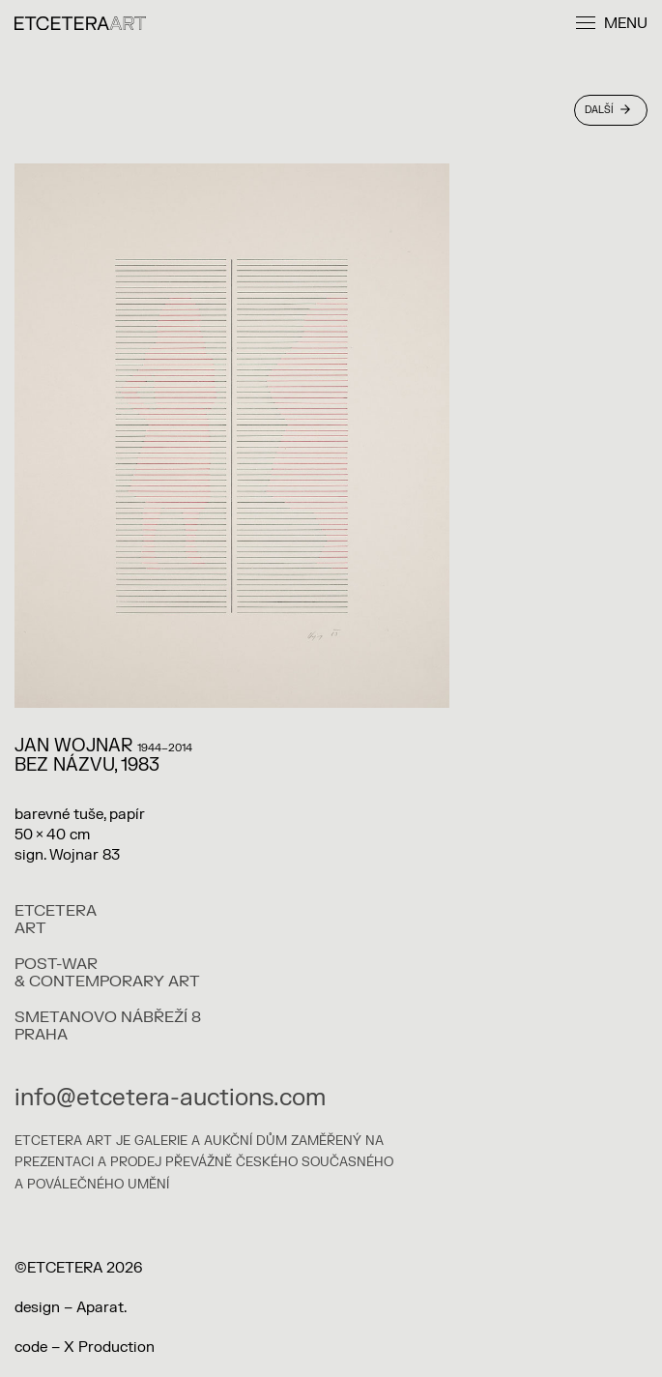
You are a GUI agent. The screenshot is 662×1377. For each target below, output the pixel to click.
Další (607, 109)
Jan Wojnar (73, 746)
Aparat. (101, 1308)
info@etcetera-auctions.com (170, 1098)
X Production (109, 1347)
